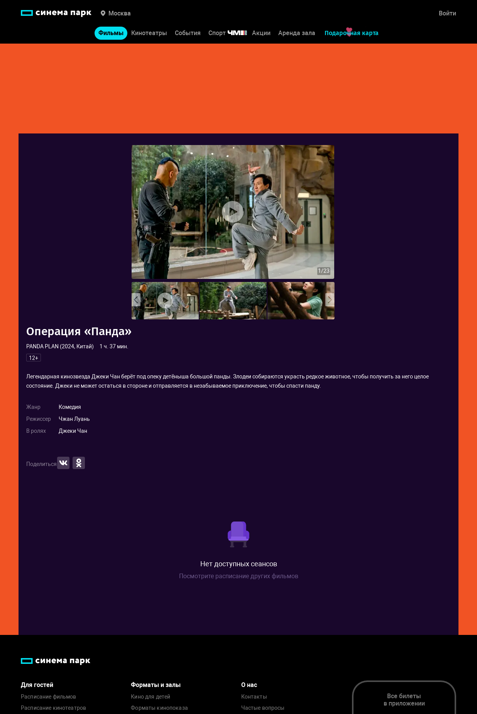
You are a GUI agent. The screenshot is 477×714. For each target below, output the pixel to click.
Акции (261, 34)
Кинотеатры (149, 34)
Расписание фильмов (48, 697)
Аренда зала (296, 34)
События (188, 34)
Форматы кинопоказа (159, 708)
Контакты (254, 697)
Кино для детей (150, 697)
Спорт (232, 34)
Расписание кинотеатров (53, 708)
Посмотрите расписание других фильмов (238, 576)
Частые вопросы (263, 708)
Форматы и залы (156, 685)
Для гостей (37, 685)
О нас (249, 685)
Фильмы (110, 34)
